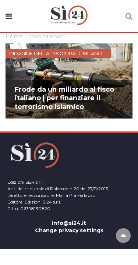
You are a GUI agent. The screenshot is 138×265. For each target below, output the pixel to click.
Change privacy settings (69, 230)
